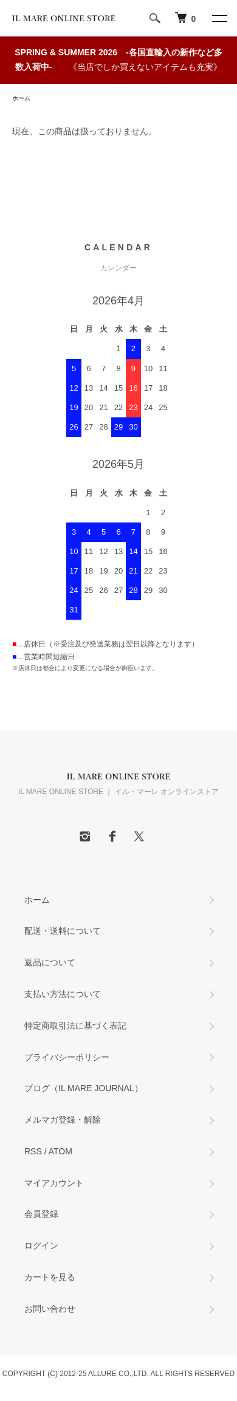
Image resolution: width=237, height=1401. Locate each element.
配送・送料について (62, 931)
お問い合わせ (49, 1309)
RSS (33, 1151)
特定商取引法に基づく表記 (75, 1025)
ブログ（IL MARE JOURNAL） (83, 1088)
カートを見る (49, 1277)
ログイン (41, 1245)
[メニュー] (219, 18)
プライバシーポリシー (66, 1057)
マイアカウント (54, 1183)
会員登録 (41, 1214)
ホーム (21, 98)
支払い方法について (62, 994)
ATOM (60, 1151)
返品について (49, 962)
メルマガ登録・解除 (62, 1120)
